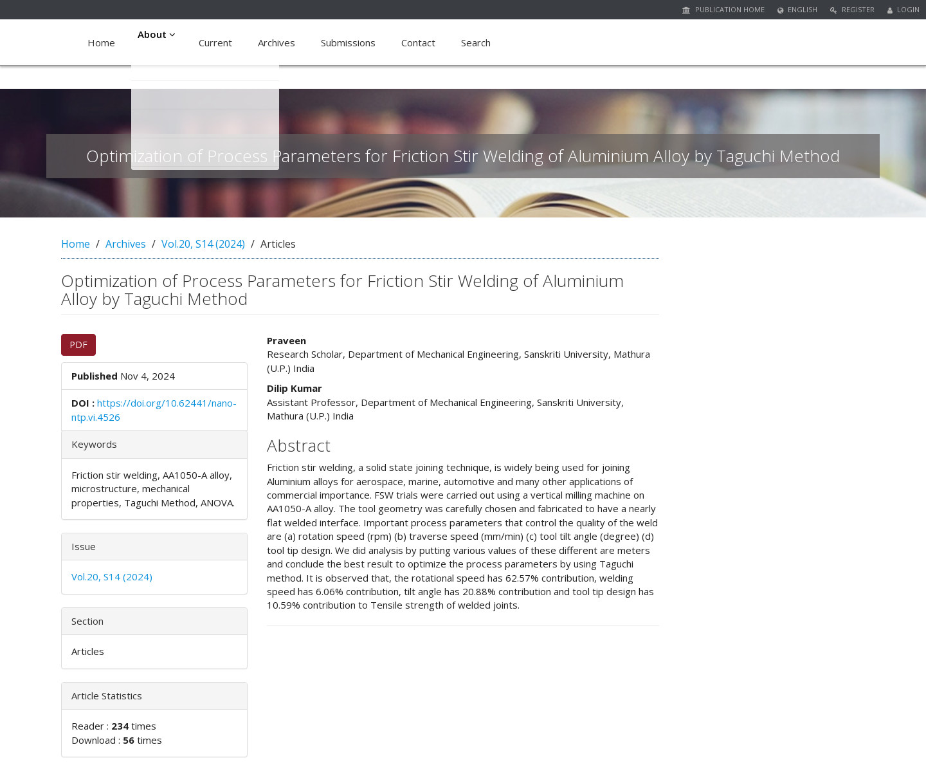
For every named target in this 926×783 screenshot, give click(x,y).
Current (218, 42)
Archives (279, 42)
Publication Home (723, 9)
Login (903, 9)
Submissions (351, 42)
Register (852, 9)
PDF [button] (78, 344)
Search (479, 42)
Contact (421, 42)
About (158, 42)
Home (101, 42)
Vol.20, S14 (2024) (203, 244)
